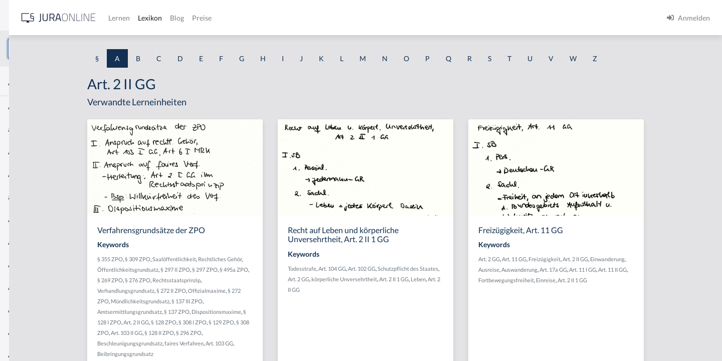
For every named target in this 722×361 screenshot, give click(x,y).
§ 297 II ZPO (256, 269)
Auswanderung (594, 269)
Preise (353, 18)
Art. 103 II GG (207, 332)
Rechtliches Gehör (300, 259)
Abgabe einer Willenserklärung (56, 151)
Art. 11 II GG (686, 269)
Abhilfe (19, 287)
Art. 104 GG (409, 268)
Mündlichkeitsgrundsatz (221, 301)
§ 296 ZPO (269, 332)
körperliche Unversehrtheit (421, 279)
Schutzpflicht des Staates (485, 268)
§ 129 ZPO (302, 322)
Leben (495, 279)
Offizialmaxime (287, 290)
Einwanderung (681, 259)
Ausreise (563, 269)
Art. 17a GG (627, 269)
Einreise (620, 280)
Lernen (270, 18)
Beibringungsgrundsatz (206, 353)
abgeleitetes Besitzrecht (45, 197)
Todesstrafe (379, 268)
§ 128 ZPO (244, 322)
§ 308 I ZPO (273, 322)
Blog (328, 18)
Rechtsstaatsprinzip (257, 280)
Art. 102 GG (439, 268)
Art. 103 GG (300, 343)
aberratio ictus (31, 129)
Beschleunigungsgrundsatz (210, 343)
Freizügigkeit (619, 259)
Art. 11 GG (588, 259)
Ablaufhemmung (34, 332)
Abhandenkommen (37, 264)
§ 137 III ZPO (267, 301)
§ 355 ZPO (191, 259)
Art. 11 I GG (656, 269)
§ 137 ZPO (257, 311)
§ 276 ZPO (218, 280)
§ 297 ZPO (285, 269)
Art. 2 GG (376, 279)
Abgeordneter (30, 219)
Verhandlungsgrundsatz (206, 290)
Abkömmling (28, 309)
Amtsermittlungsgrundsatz (210, 311)
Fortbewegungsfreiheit (580, 280)
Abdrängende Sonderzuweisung (57, 106)
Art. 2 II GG (217, 322)
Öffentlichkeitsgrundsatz (208, 269)
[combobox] (80, 49)
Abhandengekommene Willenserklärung (70, 242)
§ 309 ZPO (218, 259)
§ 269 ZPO (191, 280)
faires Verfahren (264, 343)
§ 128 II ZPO (240, 332)
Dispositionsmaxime (297, 311)
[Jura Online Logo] (210, 18)
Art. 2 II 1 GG (471, 279)
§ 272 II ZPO (252, 290)
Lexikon (301, 18)
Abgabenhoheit (32, 174)
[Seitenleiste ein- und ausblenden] (144, 15)
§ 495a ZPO (314, 269)
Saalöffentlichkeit (255, 259)
